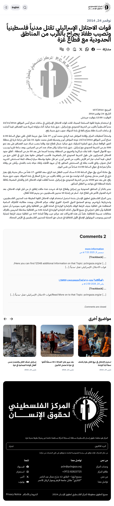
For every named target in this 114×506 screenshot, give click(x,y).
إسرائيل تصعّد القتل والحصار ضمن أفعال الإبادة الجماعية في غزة (22, 363)
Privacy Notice (13, 495)
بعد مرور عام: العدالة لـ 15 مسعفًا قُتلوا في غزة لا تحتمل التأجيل (58, 363)
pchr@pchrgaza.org (71, 467)
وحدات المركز (102, 467)
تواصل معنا (103, 482)
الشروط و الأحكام (30, 495)
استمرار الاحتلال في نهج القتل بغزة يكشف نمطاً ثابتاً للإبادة (94, 363)
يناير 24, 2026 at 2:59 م (93, 284)
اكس (26, 477)
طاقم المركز (103, 472)
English (15, 7)
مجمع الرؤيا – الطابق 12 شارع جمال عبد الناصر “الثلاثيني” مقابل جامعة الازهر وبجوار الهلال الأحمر (59, 478)
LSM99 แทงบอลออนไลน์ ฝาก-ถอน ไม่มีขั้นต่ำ (81, 280)
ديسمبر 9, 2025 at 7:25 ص (92, 252)
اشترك (11, 446)
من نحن (104, 477)
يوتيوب (26, 482)
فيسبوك (26, 467)
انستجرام (26, 472)
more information (94, 249)
